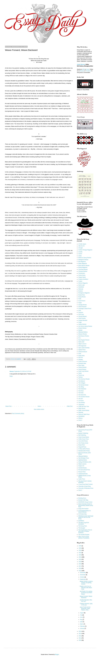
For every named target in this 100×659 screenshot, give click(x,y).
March (82, 624)
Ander (87, 69)
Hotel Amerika (82, 318)
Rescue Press (82, 471)
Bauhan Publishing (83, 433)
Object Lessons (82, 343)
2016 (80, 568)
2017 (80, 566)
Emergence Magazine (84, 293)
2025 (80, 548)
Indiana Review (82, 324)
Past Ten (80, 357)
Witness (80, 418)
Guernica (80, 312)
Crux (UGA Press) (83, 441)
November (83, 574)
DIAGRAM (81, 287)
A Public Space (82, 244)
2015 (80, 570)
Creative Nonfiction (83, 279)
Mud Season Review (83, 336)
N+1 (79, 338)
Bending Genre (82, 498)
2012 (80, 636)
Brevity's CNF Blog (83, 500)
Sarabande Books (83, 473)
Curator (80, 281)
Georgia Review (82, 304)
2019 (80, 561)
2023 (80, 552)
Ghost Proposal (82, 306)
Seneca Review (82, 367)
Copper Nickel (82, 277)
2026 (80, 546)
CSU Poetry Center (83, 443)
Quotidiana (81, 520)
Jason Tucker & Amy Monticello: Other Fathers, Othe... (85, 608)
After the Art (81, 246)
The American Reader (84, 379)
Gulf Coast (81, 314)
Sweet (80, 373)
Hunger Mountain (82, 320)
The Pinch (81, 391)
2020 (80, 559)
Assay (80, 255)
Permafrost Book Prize (84, 469)
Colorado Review (82, 271)
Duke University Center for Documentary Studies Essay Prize (85, 505)
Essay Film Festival (83, 508)
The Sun (80, 398)
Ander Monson (81, 64)
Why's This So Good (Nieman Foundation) (83, 537)
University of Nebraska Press (85, 488)
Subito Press (81, 479)
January (82, 628)
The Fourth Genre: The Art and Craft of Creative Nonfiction (85, 531)
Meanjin (80, 330)
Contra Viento (81, 275)
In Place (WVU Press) (84, 449)
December (83, 572)
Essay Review (82, 297)
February (82, 626)
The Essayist (81, 528)
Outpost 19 (81, 466)
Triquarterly (81, 404)
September (83, 579)
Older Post (69, 406)
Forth (79, 298)
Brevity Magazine (82, 267)
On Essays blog (82, 514)
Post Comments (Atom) (18, 413)
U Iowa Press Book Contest (85, 484)
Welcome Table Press (84, 414)
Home (39, 406)
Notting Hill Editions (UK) (84, 462)
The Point (80, 392)
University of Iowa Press (84, 486)
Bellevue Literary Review (84, 257)
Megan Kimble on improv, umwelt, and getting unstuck (86, 583)
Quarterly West (82, 363)
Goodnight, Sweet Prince (84, 308)
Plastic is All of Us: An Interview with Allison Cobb (86, 588)
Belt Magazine (82, 261)
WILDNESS (81, 416)
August (82, 612)
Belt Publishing (82, 435)
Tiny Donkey (81, 402)
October (82, 577)
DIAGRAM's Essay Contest (85, 502)
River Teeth (81, 365)
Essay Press (81, 295)
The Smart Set (82, 394)
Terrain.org (81, 375)
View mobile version (39, 409)
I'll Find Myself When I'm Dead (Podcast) (84, 511)
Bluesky (82, 71)
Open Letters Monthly (83, 347)
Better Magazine (82, 263)
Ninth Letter (81, 342)
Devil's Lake (81, 285)
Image (80, 322)
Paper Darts (81, 355)
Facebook (88, 71)
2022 (80, 555)
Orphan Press (81, 349)
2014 (80, 631)
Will (83, 69)
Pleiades (80, 359)
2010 (80, 640)
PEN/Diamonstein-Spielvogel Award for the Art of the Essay (85, 517)
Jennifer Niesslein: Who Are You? (86, 600)
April (81, 621)
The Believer (81, 381)
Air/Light (80, 248)
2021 (80, 557)
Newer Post (8, 406)
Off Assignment (82, 345)
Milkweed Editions (83, 332)
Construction (81, 273)
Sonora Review (82, 369)
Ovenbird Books (82, 468)
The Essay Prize (82, 526)
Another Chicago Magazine (85, 250)
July (81, 615)
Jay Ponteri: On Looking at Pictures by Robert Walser (86, 593)
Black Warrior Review (83, 265)
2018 (80, 564)
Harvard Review (82, 316)
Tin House (81, 400)
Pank (79, 353)
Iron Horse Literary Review (85, 326)
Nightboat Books (82, 460)
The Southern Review (83, 396)
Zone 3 (80, 420)
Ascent (80, 253)
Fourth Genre (81, 300)
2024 (80, 550)
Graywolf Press (82, 447)
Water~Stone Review (83, 410)
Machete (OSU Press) (84, 450)
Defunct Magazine (83, 283)
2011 (80, 638)
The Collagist (81, 383)
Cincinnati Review (83, 269)
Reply (11, 376)
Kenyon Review (82, 328)
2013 (80, 633)
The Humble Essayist (83, 534)
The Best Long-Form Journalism (83, 523)
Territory (80, 377)
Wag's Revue (81, 408)
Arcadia (80, 251)
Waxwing (80, 412)
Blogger (57, 654)
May (81, 619)
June (81, 617)
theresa (12, 371)
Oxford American (82, 351)
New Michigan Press (83, 458)
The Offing (81, 387)
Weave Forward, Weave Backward (86, 597)
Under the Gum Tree (83, 406)
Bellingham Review (83, 259)
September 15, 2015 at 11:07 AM (22, 371)
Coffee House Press (83, 439)
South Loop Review (83, 371)
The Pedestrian (82, 389)
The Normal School (83, 385)
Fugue (80, 302)
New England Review (83, 340)
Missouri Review (82, 334)
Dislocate (80, 289)
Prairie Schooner (82, 361)
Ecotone (80, 291)
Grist (79, 310)
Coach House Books (83, 437)
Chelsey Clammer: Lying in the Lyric (86, 604)
